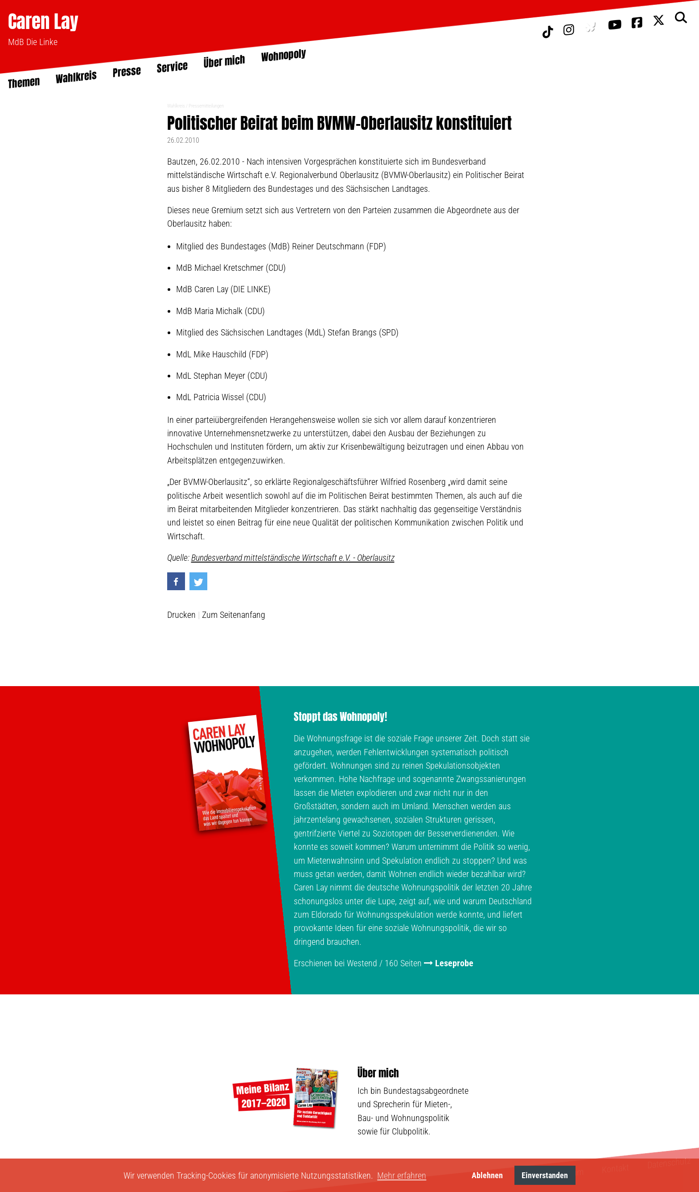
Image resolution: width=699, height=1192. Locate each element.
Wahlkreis (176, 106)
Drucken (181, 614)
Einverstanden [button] (545, 1175)
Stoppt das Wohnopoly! (340, 717)
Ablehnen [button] (487, 1175)
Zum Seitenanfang (233, 614)
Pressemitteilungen (206, 106)
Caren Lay (43, 21)
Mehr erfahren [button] (401, 1175)
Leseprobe (454, 963)
